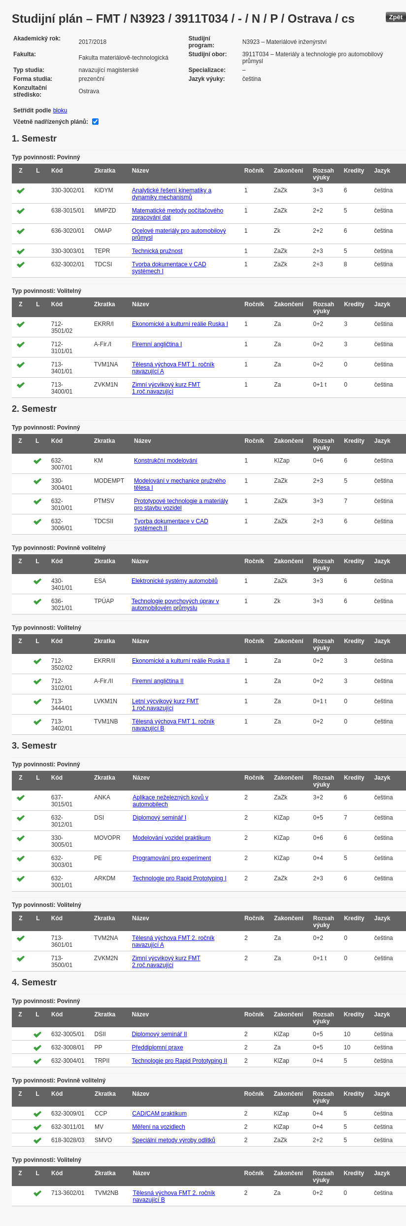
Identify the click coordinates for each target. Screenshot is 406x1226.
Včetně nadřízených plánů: (50, 121)
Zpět (396, 17)
